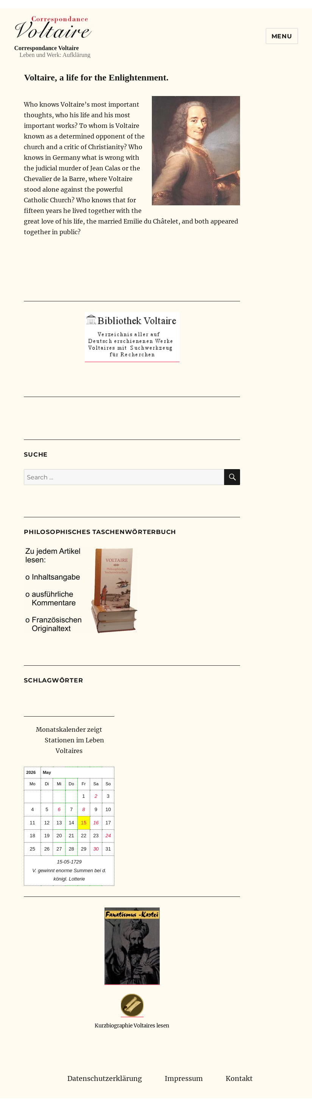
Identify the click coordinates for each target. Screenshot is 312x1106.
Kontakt (239, 1078)
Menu (281, 36)
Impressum (184, 1078)
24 (108, 835)
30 (95, 849)
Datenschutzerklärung (104, 1078)
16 (95, 823)
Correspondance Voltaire (46, 48)
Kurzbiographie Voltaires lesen (132, 1025)
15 (83, 823)
